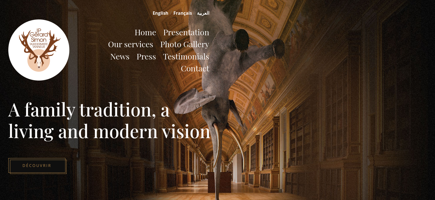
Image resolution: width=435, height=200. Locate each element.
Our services (130, 44)
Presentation (186, 32)
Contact (195, 68)
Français (182, 13)
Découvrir (36, 165)
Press (146, 56)
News (120, 56)
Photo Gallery (184, 44)
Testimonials (186, 56)
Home (145, 32)
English (160, 13)
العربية (203, 13)
